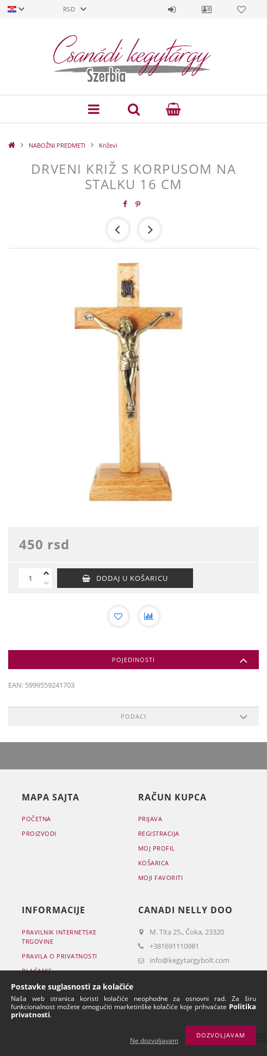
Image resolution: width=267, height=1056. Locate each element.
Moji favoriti (160, 877)
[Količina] (30, 578)
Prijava (172, 9)
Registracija (158, 833)
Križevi (108, 145)
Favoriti (241, 9)
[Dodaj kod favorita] (119, 616)
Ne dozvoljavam (154, 1040)
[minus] (46, 583)
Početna (36, 819)
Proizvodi (39, 833)
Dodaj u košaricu (132, 578)
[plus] (46, 573)
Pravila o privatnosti (59, 956)
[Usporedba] (149, 616)
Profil (206, 9)
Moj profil (156, 848)
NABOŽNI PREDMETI (57, 145)
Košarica (153, 863)
